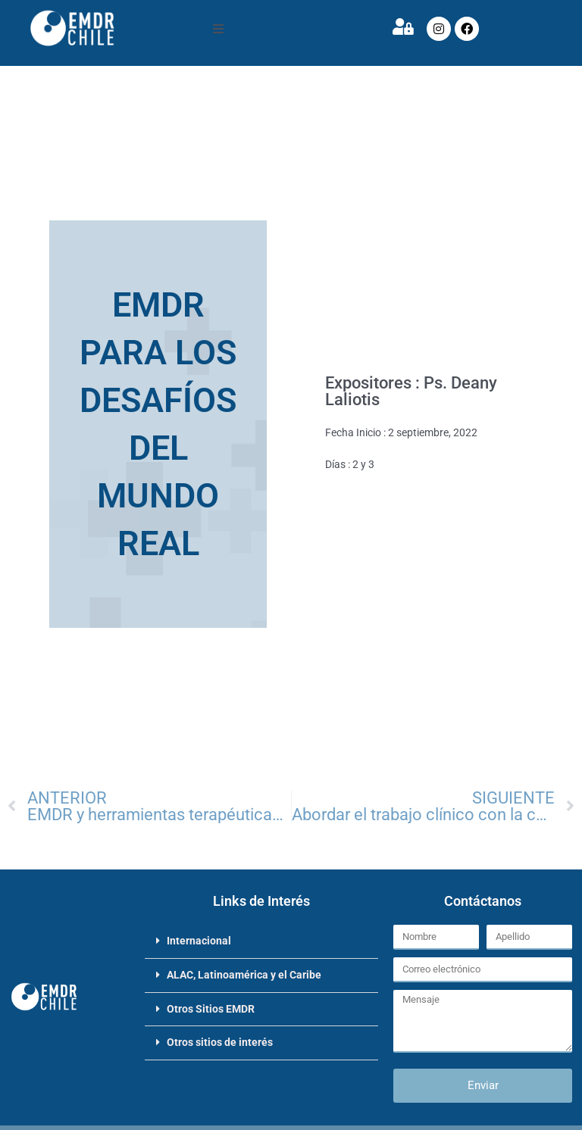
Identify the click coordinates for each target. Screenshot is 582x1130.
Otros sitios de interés (220, 1042)
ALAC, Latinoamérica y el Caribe (244, 975)
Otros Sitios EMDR (211, 1009)
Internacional (199, 941)
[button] (218, 28)
